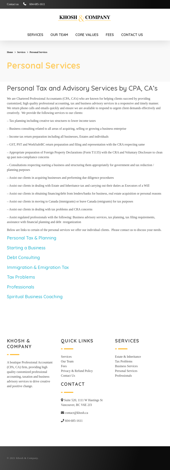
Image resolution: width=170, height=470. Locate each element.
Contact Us (68, 375)
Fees (64, 366)
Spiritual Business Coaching (35, 296)
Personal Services (126, 371)
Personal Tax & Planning (31, 238)
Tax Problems (21, 277)
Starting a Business (26, 248)
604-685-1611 (72, 420)
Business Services (126, 366)
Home (10, 52)
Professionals (20, 287)
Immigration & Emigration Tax (38, 267)
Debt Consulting (23, 257)
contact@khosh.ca (74, 412)
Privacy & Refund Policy (77, 371)
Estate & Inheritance (128, 356)
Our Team (67, 361)
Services (21, 52)
